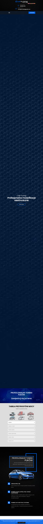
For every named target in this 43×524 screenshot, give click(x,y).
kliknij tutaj (38, 521)
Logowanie (30, 13)
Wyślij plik (21, 205)
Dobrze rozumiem (21, 522)
